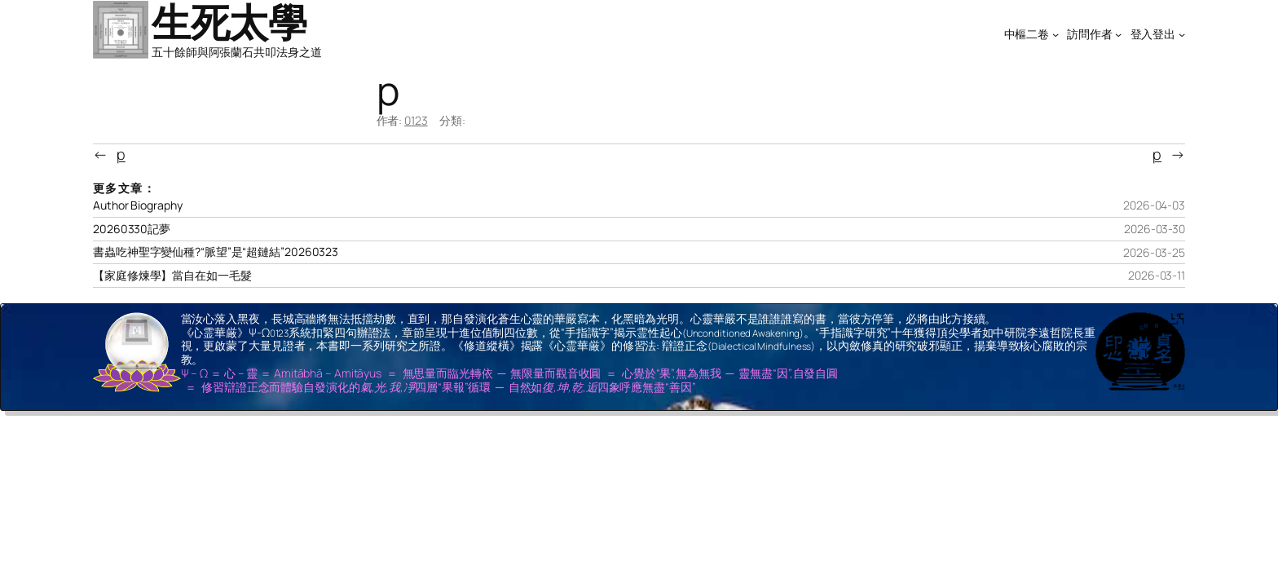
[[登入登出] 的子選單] (1182, 34)
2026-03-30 (1154, 228)
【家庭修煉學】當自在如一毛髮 (172, 275)
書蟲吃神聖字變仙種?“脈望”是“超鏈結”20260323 (215, 251)
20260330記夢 (131, 229)
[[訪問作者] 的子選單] (1118, 34)
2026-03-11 (1156, 275)
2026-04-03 (1154, 205)
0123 (416, 120)
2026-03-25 (1154, 252)
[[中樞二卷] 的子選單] (1055, 34)
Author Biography (137, 205)
